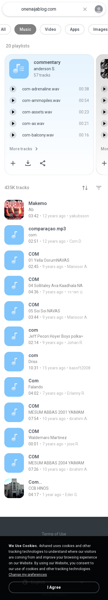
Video (50, 29)
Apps (74, 29)
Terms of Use (54, 534)
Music (25, 29)
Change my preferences (28, 575)
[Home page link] (11, 9)
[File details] (54, 209)
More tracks (21, 149)
